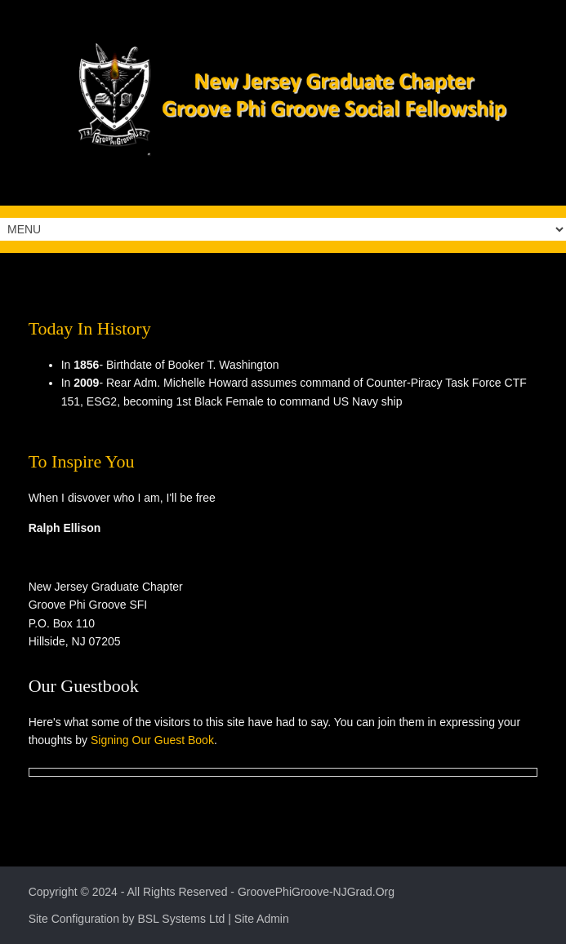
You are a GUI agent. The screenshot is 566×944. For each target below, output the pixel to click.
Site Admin (261, 918)
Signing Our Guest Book (152, 740)
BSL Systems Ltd (181, 918)
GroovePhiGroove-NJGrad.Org (316, 891)
